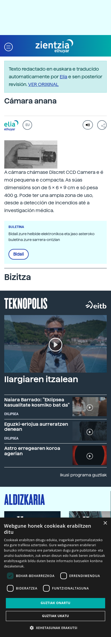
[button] (8, 46)
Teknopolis (26, 302)
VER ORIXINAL (43, 84)
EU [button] (27, 125)
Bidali (18, 254)
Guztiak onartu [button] (55, 603)
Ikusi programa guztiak (83, 474)
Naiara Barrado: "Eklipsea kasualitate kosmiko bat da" (37, 402)
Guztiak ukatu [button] (55, 616)
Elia (63, 76)
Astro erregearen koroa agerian (32, 450)
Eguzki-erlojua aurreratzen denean (36, 426)
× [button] (105, 523)
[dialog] (55, 577)
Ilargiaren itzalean (41, 379)
